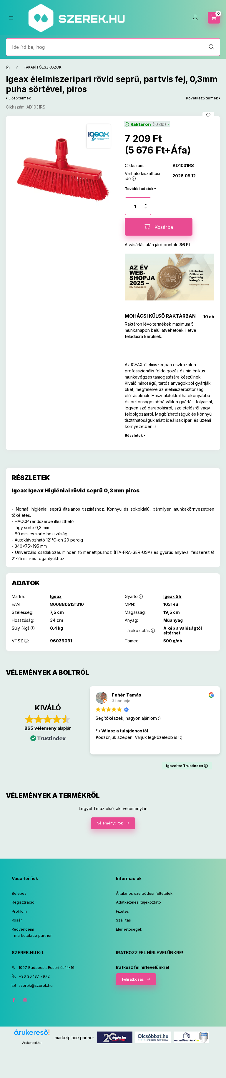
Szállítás (123, 920)
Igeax (56, 596)
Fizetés (122, 911)
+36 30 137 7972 (34, 976)
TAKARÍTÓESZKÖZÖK (43, 67)
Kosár (17, 920)
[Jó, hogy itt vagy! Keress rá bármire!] (113, 47)
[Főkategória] (8, 67)
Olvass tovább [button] (109, 746)
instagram (25, 1000)
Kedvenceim (23, 929)
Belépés (19, 893)
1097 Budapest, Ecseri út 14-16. (47, 967)
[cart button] (214, 18)
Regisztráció (23, 902)
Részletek (134, 435)
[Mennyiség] (135, 206)
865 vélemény (40, 728)
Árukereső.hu (31, 1042)
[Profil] (195, 18)
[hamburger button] (11, 17)
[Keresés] (211, 47)
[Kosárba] (158, 227)
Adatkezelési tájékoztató (138, 902)
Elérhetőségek (129, 929)
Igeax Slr (172, 596)
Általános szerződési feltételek (144, 893)
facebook (13, 1000)
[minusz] (145, 208)
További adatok (139, 188)
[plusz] (145, 204)
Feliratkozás (133, 979)
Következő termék (202, 98)
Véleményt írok (110, 823)
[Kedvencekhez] (208, 115)
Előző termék (20, 98)
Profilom (19, 911)
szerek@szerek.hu (36, 985)
